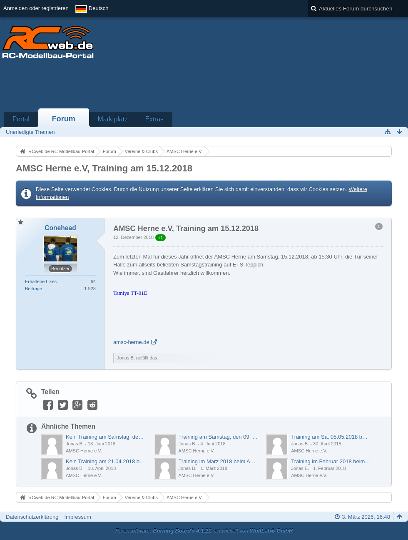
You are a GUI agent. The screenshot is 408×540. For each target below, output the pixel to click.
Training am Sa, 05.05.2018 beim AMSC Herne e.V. (331, 437)
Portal (21, 119)
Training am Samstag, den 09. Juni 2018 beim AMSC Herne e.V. (218, 437)
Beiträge (33, 288)
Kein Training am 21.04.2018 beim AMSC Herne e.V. (105, 461)
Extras (154, 119)
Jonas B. (75, 443)
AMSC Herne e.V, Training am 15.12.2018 (104, 168)
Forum (63, 119)
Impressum (77, 517)
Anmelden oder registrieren (36, 8)
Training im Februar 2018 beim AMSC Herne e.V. (331, 461)
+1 (160, 237)
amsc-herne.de (131, 342)
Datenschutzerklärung (32, 517)
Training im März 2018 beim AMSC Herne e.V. (218, 461)
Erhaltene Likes (41, 281)
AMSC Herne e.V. (84, 450)
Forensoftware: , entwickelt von (204, 530)
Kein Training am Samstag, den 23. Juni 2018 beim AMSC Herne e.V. (105, 437)
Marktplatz (113, 119)
